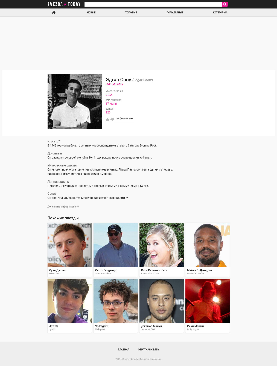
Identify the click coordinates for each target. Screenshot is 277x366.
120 (108, 112)
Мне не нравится (112, 119)
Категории (220, 12)
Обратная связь (148, 349)
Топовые (131, 12)
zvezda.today (132, 359)
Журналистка (114, 84)
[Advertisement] (139, 43)
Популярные (175, 12)
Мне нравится (107, 119)
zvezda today (64, 4)
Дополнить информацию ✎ (63, 206)
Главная (53, 12)
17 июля (111, 103)
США (109, 94)
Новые (91, 12)
